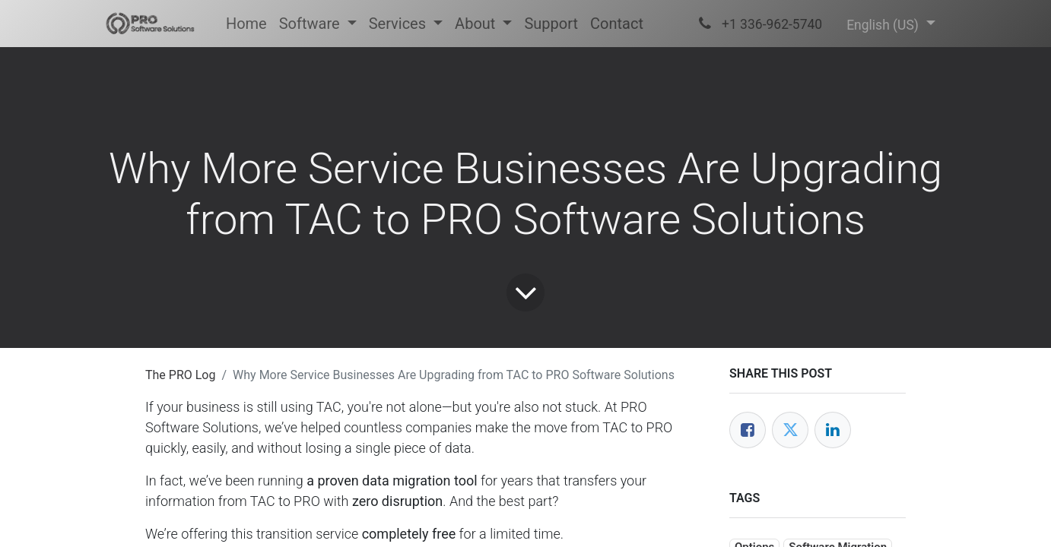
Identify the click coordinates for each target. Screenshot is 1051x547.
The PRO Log (180, 375)
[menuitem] (246, 23)
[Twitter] (790, 430)
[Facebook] (747, 430)
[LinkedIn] (832, 430)
